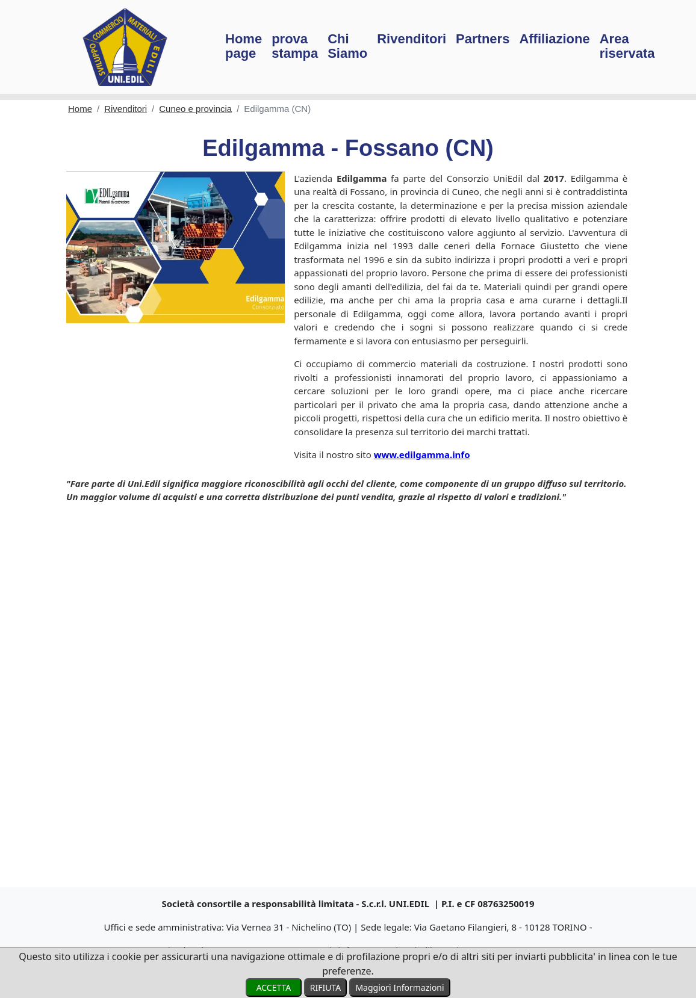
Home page (243, 46)
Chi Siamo (347, 46)
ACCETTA (273, 987)
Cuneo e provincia (195, 109)
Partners (482, 38)
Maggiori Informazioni (399, 987)
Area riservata (627, 46)
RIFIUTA (325, 987)
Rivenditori (411, 38)
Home (80, 109)
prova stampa (295, 46)
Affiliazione (554, 38)
